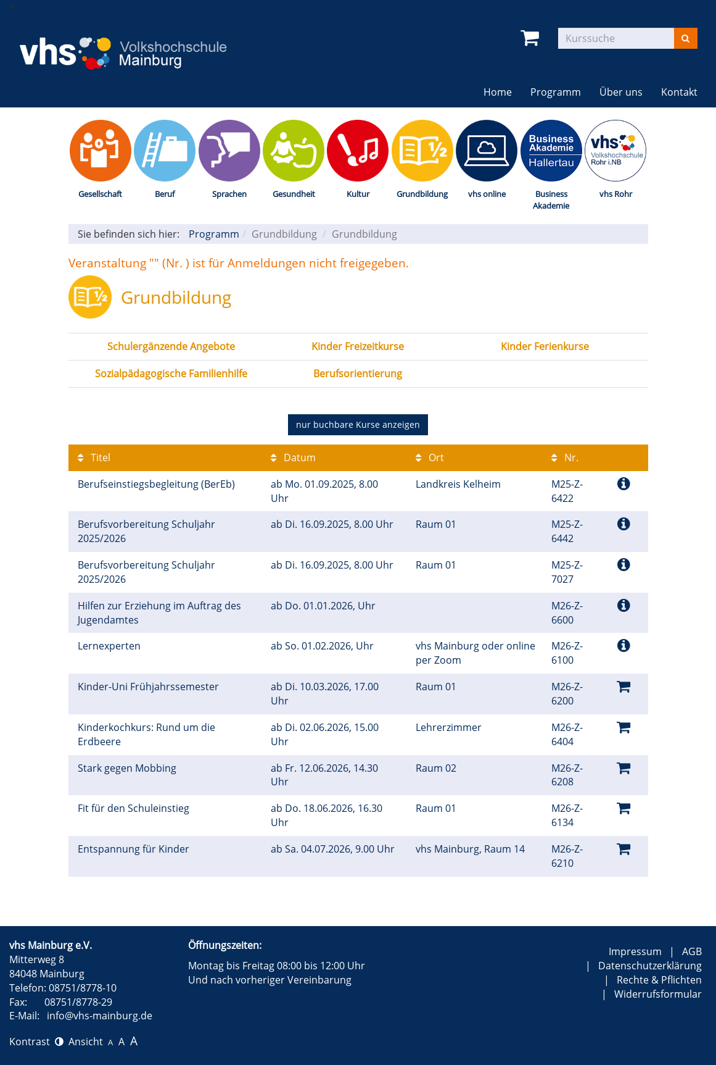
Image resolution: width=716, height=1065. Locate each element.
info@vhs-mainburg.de (99, 1015)
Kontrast (36, 1041)
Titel (94, 457)
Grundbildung (422, 193)
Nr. (564, 457)
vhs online (487, 193)
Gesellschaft (100, 193)
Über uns (621, 92)
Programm (555, 92)
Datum (293, 457)
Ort (430, 457)
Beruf (165, 193)
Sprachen (229, 193)
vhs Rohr (615, 193)
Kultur (358, 193)
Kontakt (679, 92)
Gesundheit (294, 193)
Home (498, 92)
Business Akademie (551, 199)
